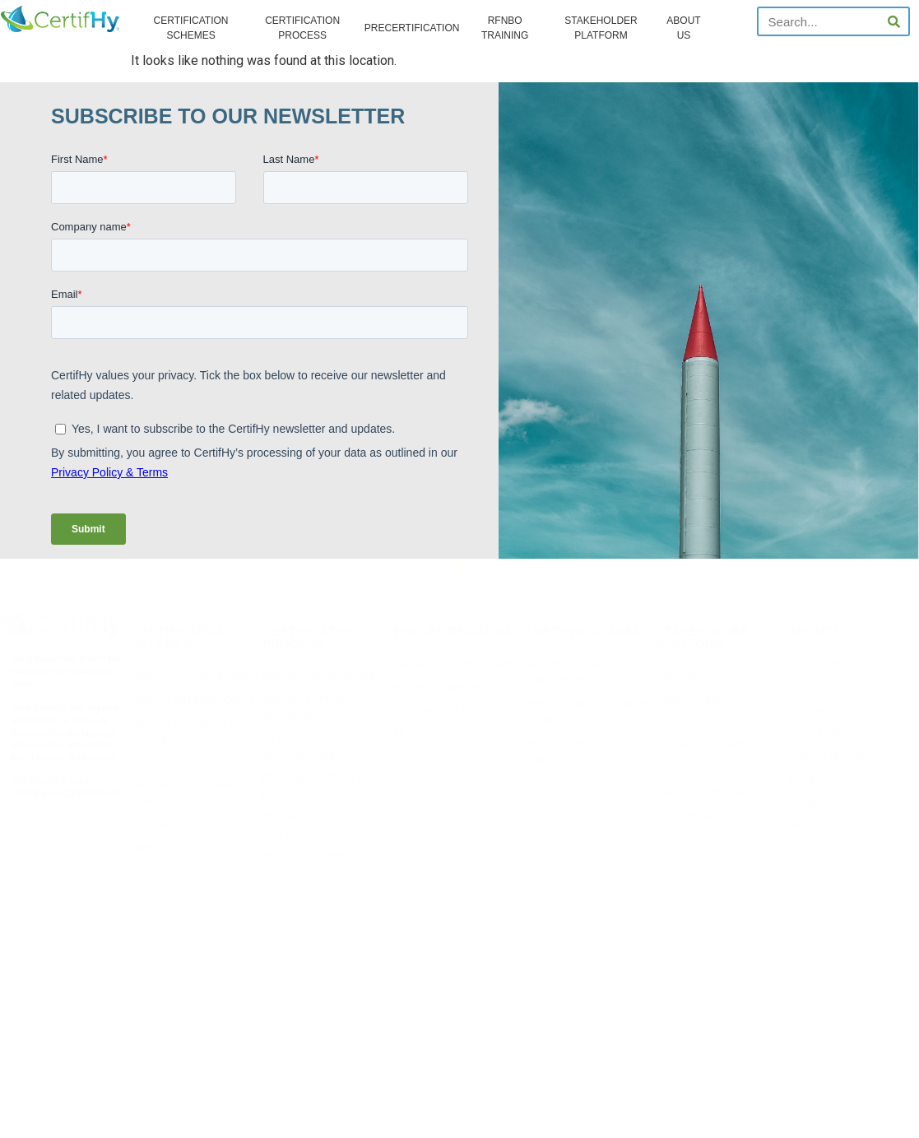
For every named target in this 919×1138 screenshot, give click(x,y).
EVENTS (803, 779)
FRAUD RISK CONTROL (308, 857)
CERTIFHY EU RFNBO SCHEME (193, 699)
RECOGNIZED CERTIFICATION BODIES (322, 787)
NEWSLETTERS (818, 733)
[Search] (893, 21)
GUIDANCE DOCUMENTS (181, 762)
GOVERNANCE (686, 815)
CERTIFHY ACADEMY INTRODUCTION (566, 672)
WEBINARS (809, 710)
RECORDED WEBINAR (438, 687)
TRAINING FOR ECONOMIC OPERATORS (578, 751)
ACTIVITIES (679, 768)
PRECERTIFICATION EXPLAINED (458, 664)
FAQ (795, 825)
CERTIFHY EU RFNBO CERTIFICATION (305, 708)
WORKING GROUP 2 (696, 722)
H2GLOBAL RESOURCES (443, 710)
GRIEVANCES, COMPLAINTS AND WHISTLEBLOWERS (327, 747)
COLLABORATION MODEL (707, 745)
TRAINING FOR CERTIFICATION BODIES (586, 712)
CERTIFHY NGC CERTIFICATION (195, 676)
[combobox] (819, 21)
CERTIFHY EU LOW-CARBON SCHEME (188, 793)
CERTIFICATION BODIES (179, 849)
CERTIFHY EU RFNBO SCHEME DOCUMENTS (193, 731)
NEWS (799, 687)
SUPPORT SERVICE (826, 756)
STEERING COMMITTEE (703, 792)
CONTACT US (813, 802)
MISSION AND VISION (829, 664)
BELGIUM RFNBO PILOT (441, 733)
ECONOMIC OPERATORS (181, 826)
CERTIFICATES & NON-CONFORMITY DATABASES (315, 826)
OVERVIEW (679, 676)
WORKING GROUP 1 (696, 699)
